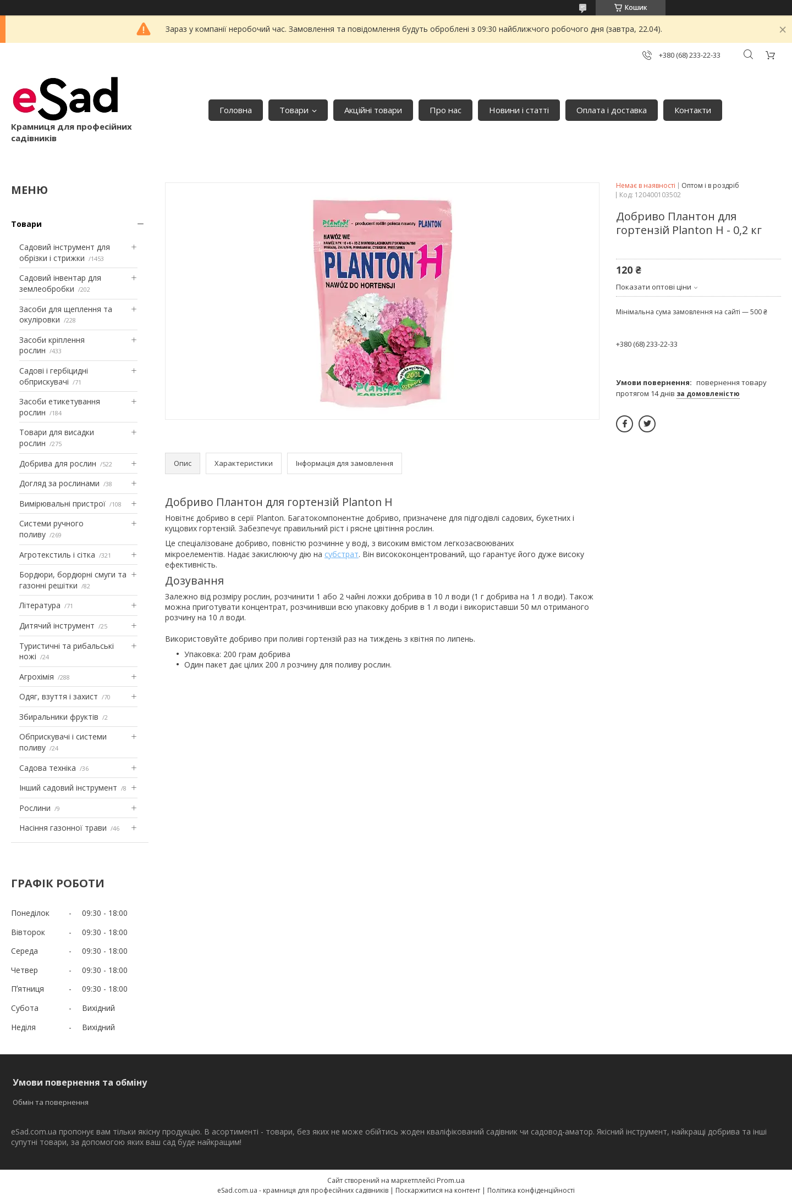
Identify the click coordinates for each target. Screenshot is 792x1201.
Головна (235, 109)
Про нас (445, 109)
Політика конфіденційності (531, 1190)
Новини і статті (519, 109)
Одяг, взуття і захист (58, 696)
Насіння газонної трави (63, 827)
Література (40, 605)
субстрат (341, 554)
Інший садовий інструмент (68, 787)
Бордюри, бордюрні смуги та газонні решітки (73, 580)
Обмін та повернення (51, 1102)
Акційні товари (373, 109)
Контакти (692, 109)
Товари (294, 109)
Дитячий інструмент (57, 625)
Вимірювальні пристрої (62, 503)
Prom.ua (451, 1180)
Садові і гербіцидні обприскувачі (53, 376)
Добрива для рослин (57, 463)
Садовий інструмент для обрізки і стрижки (64, 252)
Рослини (35, 808)
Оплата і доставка (611, 109)
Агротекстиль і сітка (57, 554)
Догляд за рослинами (59, 483)
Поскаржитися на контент (437, 1190)
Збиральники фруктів (58, 716)
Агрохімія (36, 676)
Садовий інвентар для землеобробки (60, 283)
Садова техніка (47, 768)
